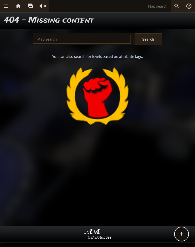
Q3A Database (99, 237)
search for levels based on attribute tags (108, 56)
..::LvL (92, 231)
